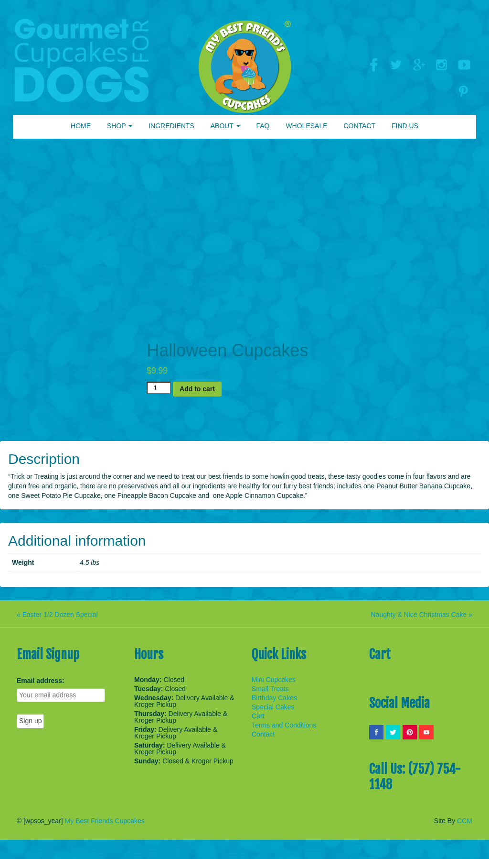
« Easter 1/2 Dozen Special (57, 614)
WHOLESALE (306, 126)
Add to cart (197, 389)
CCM (464, 821)
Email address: (40, 680)
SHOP (119, 126)
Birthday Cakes (274, 698)
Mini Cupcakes (274, 679)
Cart (258, 716)
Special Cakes (273, 707)
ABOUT (225, 126)
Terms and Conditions (284, 725)
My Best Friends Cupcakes (105, 821)
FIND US (405, 126)
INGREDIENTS (171, 126)
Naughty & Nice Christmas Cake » (421, 614)
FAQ (262, 126)
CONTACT (359, 126)
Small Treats (270, 689)
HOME (81, 126)
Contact (263, 734)
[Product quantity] (159, 388)
